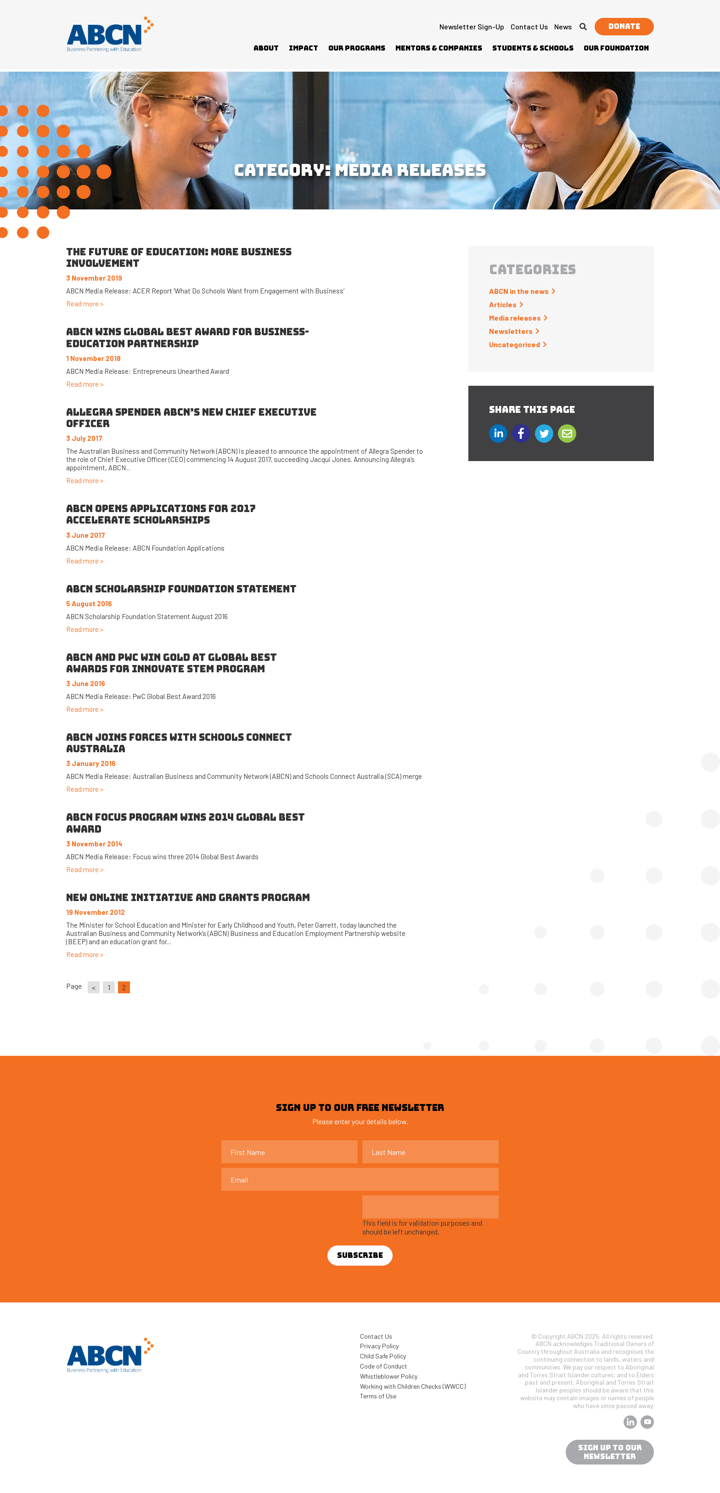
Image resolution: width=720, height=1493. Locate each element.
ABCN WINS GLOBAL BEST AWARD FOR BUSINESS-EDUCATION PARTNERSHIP (187, 337)
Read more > (85, 303)
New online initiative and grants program (188, 897)
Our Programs (356, 48)
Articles (503, 304)
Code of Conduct (383, 1366)
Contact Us (529, 26)
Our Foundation (616, 48)
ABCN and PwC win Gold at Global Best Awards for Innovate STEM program (171, 663)
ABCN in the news (519, 291)
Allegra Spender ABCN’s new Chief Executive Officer (191, 418)
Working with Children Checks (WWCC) (413, 1386)
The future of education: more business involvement (179, 258)
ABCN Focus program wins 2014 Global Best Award (185, 823)
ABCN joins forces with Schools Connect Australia (179, 743)
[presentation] (291, 1213)
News (563, 26)
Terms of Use (378, 1396)
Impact (303, 48)
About (266, 48)
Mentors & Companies (438, 48)
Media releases (515, 317)
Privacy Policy (379, 1346)
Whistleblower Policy (388, 1376)
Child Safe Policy (383, 1356)
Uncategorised (514, 344)
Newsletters (511, 331)
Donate (624, 26)
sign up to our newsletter (610, 1452)
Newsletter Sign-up (471, 26)
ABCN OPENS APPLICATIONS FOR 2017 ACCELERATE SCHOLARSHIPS (161, 514)
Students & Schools (533, 48)
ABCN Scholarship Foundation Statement (181, 589)
